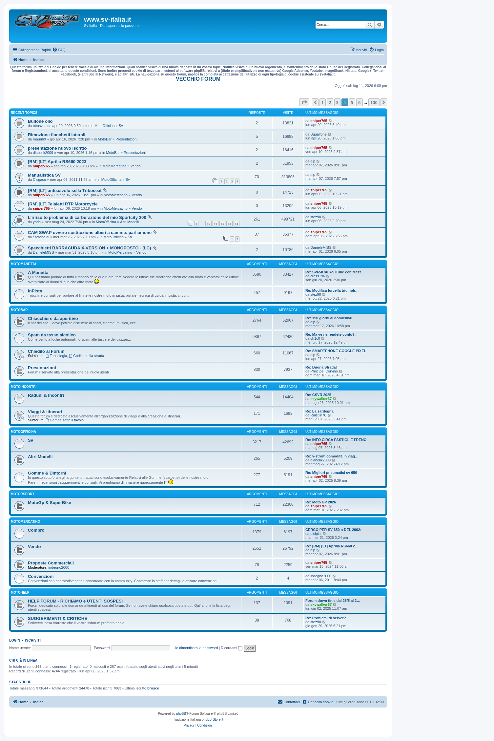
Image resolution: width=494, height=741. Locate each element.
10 (208, 224)
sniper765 (318, 121)
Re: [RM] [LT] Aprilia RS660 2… (332, 546)
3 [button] (337, 102)
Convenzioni (40, 576)
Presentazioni (126, 139)
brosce (153, 688)
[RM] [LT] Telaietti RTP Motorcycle (62, 203)
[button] (304, 102)
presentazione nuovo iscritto (57, 148)
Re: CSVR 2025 (318, 395)
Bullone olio (40, 121)
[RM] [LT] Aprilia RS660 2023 (57, 161)
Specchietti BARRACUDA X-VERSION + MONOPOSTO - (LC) (89, 247)
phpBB (181, 713)
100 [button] (374, 102)
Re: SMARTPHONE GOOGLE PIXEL (335, 351)
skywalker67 (321, 399)
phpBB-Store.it (212, 719)
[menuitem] (58, 50)
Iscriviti (33, 640)
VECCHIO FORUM (198, 79)
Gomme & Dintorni (47, 473)
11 (215, 224)
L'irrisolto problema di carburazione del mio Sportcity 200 (87, 217)
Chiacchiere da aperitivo (53, 318)
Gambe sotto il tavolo (65, 420)
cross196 (317, 276)
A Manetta (38, 272)
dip (312, 161)
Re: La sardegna (319, 411)
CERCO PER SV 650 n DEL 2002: (333, 530)
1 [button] (322, 102)
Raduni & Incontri (46, 395)
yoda (37, 222)
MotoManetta (23, 264)
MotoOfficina (104, 126)
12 (222, 224)
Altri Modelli (129, 222)
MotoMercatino (115, 166)
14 (236, 224)
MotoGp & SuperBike (49, 502)
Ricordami (231, 648)
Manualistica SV (44, 175)
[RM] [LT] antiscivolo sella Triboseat (65, 190)
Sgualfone (318, 134)
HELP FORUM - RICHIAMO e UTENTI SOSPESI (75, 601)
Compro (36, 530)
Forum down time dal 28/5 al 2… (332, 601)
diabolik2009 (43, 153)
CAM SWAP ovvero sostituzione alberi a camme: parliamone (90, 232)
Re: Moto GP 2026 (320, 502)
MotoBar (105, 139)
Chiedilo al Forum (46, 351)
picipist (315, 534)
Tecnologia (56, 356)
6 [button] (359, 102)
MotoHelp (20, 592)
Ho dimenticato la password (196, 648)
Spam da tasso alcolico (52, 334)
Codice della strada (86, 356)
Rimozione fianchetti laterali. (57, 134)
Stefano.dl (41, 237)
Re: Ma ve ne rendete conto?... (331, 334)
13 (229, 224)
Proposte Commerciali (51, 563)
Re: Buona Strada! (321, 367)
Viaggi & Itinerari (45, 411)
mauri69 (39, 139)
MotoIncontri (23, 387)
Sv (121, 126)
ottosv (37, 126)
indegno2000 (58, 567)
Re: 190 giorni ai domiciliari (328, 318)
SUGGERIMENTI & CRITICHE (57, 618)
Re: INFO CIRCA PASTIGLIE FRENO (335, 440)
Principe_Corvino (324, 371)
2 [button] (330, 102)
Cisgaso (39, 179)
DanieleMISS (43, 252)
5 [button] (352, 102)
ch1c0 (315, 338)
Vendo (136, 166)
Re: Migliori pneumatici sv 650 (331, 473)
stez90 (315, 217)
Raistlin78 (318, 415)
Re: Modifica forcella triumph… (332, 290)
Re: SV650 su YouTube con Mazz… (335, 272)
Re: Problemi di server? (325, 618)
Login (14, 640)
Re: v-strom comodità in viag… (332, 456)
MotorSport (22, 494)
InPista (35, 290)
